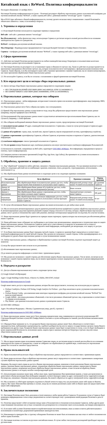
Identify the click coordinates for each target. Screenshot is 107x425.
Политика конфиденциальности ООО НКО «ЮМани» (21, 312)
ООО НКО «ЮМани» (61, 149)
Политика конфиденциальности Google (15, 282)
